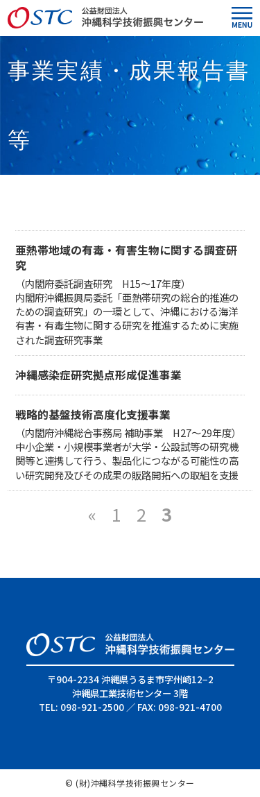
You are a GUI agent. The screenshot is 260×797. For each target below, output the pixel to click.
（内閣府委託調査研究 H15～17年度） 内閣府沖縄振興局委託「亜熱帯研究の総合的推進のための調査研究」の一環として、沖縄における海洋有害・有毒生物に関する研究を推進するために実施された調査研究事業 (130, 302)
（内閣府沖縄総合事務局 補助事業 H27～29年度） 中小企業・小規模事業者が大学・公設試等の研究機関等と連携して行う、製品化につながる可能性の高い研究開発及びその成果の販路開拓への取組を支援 (128, 444)
